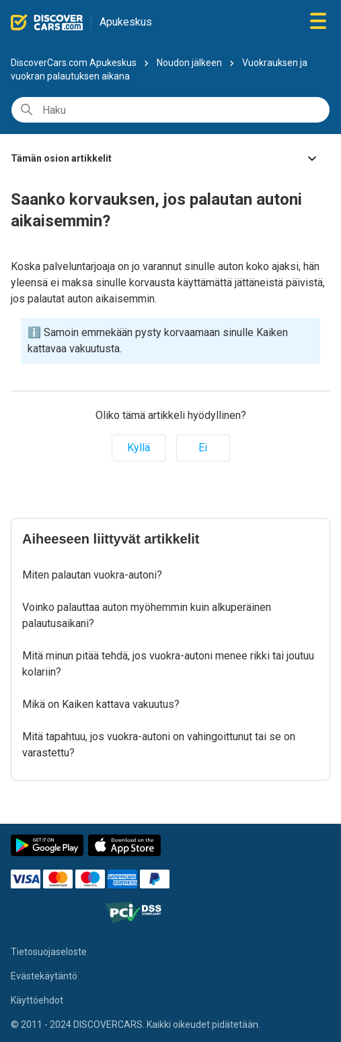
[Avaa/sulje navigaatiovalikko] (318, 22)
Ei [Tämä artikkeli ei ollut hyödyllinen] (202, 447)
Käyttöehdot (37, 1000)
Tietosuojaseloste (49, 951)
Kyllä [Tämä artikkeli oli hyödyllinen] (138, 447)
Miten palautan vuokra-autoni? (92, 574)
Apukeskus (126, 21)
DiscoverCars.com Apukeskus (74, 62)
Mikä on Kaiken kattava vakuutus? (101, 704)
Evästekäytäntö (44, 976)
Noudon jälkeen (189, 62)
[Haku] (170, 110)
